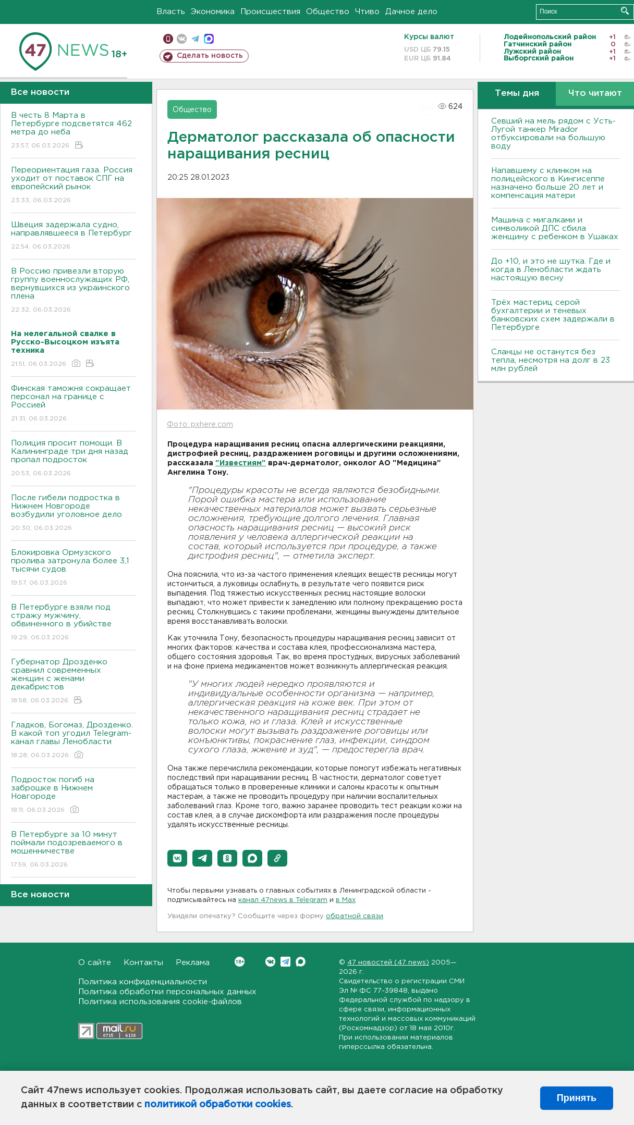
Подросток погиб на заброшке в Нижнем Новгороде (73, 795)
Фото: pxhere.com (200, 425)
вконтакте (182, 39)
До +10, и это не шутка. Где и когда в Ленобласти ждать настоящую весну (551, 269)
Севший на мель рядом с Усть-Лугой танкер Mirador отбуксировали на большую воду (553, 134)
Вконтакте (240, 962)
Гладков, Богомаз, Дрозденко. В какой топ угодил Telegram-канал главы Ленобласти (73, 741)
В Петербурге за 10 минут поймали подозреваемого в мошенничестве (73, 850)
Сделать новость (210, 56)
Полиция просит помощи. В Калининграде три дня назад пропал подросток (73, 459)
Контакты (143, 962)
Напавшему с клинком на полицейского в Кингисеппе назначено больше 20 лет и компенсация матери (548, 183)
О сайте (94, 962)
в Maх (346, 900)
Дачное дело (411, 11)
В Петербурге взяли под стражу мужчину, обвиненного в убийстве (73, 623)
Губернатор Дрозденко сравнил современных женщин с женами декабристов (73, 682)
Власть (170, 11)
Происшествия (270, 11)
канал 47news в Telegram (282, 900)
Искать (625, 11)
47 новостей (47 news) (388, 963)
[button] (177, 858)
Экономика (213, 11)
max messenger (209, 39)
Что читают (595, 93)
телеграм (195, 39)
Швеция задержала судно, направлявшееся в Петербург (73, 236)
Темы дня (517, 93)
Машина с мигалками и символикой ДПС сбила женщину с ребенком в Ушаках (554, 228)
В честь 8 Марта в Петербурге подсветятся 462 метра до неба (73, 131)
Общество (327, 11)
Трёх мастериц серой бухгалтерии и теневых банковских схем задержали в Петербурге (553, 315)
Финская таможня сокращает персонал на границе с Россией (73, 404)
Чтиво (367, 11)
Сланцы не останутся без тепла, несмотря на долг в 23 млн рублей (550, 360)
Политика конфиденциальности (142, 982)
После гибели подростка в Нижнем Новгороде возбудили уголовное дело (73, 513)
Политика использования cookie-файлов (160, 1001)
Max (301, 962)
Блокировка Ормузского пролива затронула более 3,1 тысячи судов (73, 568)
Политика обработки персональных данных (167, 991)
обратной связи (354, 916)
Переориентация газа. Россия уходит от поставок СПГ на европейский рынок (73, 186)
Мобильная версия (168, 39)
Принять (576, 1098)
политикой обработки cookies (217, 1105)
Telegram (285, 962)
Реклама (193, 962)
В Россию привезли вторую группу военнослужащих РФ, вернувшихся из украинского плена (73, 291)
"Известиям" (240, 463)
